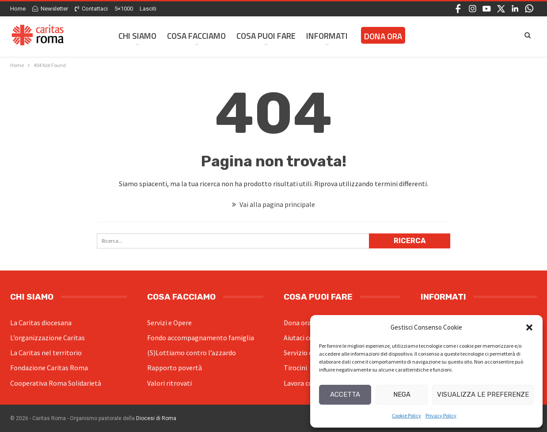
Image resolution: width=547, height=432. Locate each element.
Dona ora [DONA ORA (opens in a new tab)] (383, 36)
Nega (401, 394)
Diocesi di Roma (156, 418)
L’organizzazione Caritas (47, 337)
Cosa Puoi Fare (266, 35)
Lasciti (148, 8)
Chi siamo (137, 35)
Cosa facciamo (196, 35)
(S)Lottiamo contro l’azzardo (191, 352)
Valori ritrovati (169, 383)
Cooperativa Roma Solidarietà (55, 383)
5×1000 (123, 8)
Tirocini (295, 367)
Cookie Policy (406, 415)
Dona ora (297, 322)
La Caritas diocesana (41, 322)
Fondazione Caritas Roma (49, 367)
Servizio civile (304, 352)
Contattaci (91, 8)
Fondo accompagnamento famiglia (200, 337)
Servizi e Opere (169, 322)
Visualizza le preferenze (483, 394)
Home (18, 8)
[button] (529, 327)
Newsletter (50, 8)
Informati (327, 35)
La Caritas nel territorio (46, 352)
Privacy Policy (440, 415)
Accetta (345, 394)
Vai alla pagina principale (273, 204)
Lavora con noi (305, 383)
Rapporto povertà (174, 367)
